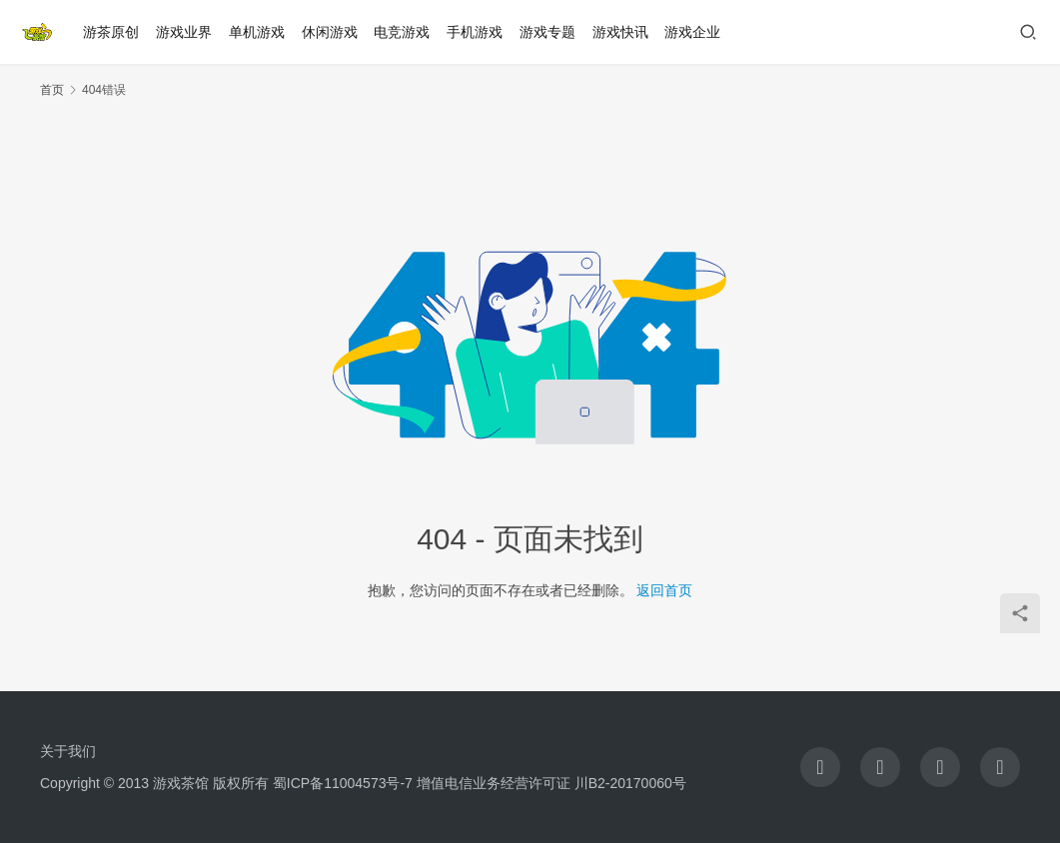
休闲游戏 (330, 32)
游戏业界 (185, 32)
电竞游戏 (403, 32)
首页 (52, 90)
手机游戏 (476, 32)
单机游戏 (257, 32)
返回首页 (664, 590)
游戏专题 (547, 32)
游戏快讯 (620, 32)
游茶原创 (112, 32)
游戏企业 (693, 32)
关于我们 (68, 751)
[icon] (820, 767)
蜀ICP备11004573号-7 (343, 783)
